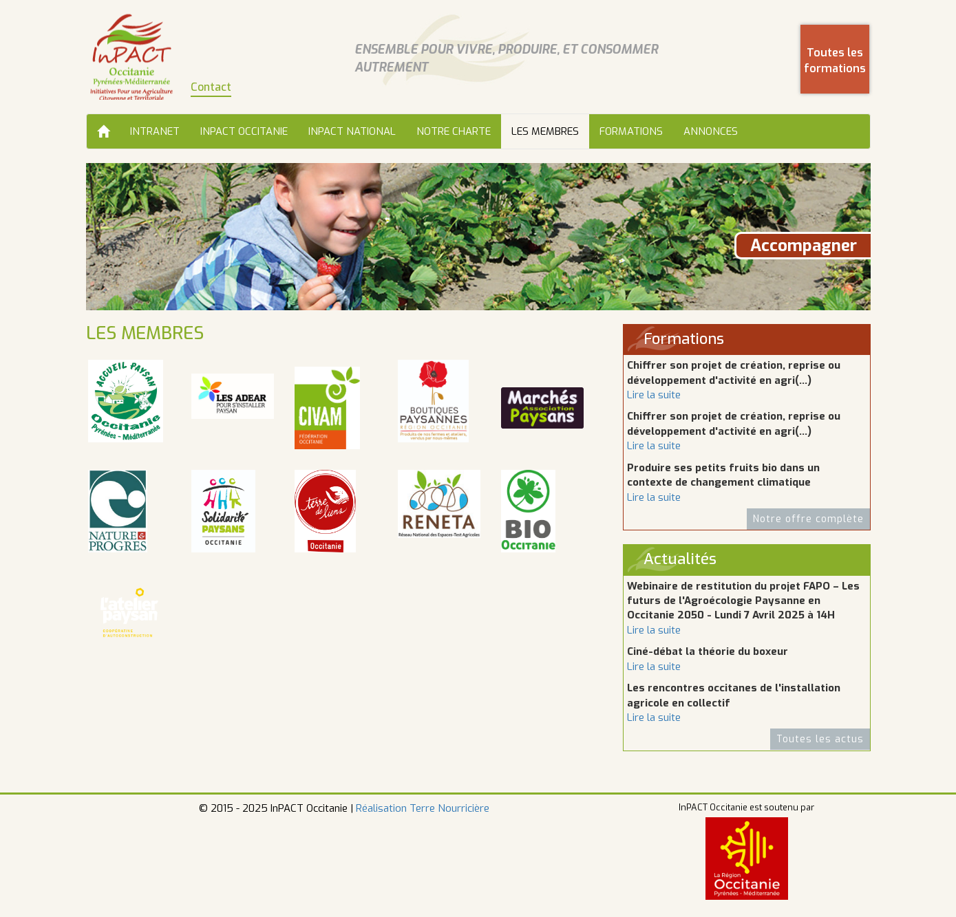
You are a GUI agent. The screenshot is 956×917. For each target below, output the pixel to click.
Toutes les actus (820, 739)
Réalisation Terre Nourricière (422, 808)
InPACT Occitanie (244, 131)
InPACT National (352, 131)
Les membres (545, 131)
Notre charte (453, 131)
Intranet (155, 131)
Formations (631, 131)
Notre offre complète (808, 519)
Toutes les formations (835, 60)
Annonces (710, 131)
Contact (211, 87)
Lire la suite (654, 395)
